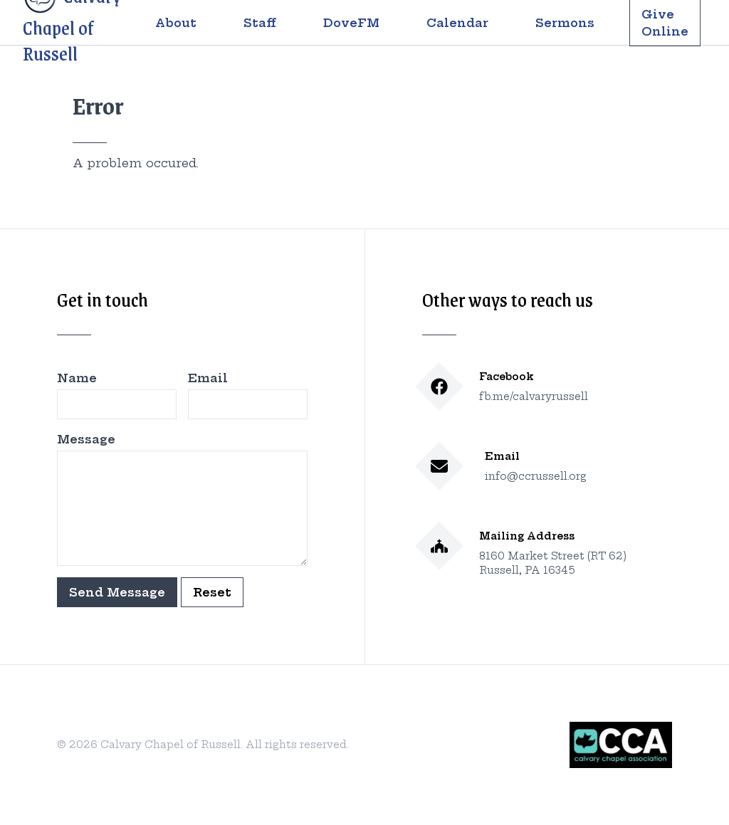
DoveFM (351, 23)
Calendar (457, 23)
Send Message (117, 592)
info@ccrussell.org (536, 476)
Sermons (564, 23)
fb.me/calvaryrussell (533, 396)
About (175, 23)
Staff (259, 23)
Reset (212, 592)
